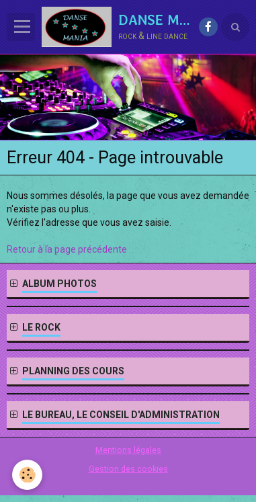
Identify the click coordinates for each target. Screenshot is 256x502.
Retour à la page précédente (67, 249)
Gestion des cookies (128, 469)
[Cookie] (27, 475)
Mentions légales (128, 450)
